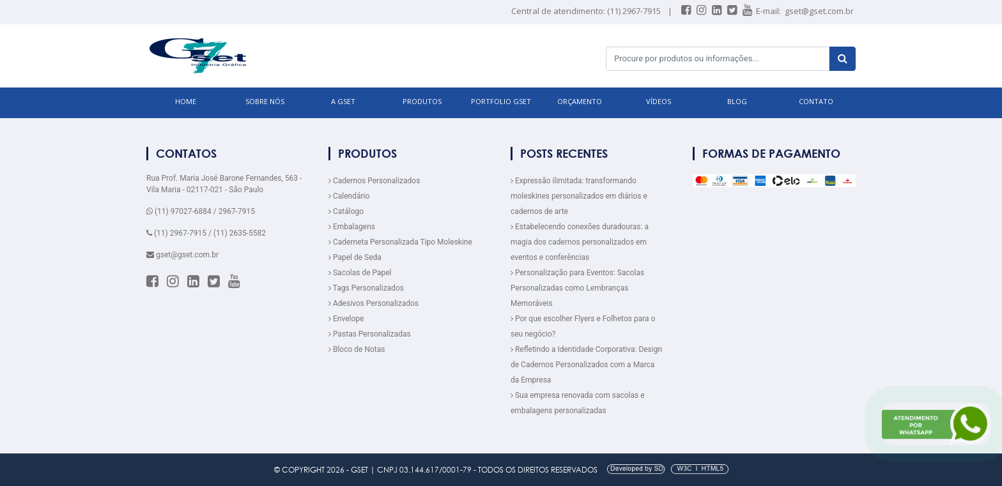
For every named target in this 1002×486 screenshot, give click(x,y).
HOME (185, 101)
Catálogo (346, 211)
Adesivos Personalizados (373, 303)
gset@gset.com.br (819, 11)
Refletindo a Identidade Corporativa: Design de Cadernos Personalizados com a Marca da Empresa (586, 364)
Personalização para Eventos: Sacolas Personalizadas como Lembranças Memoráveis (577, 288)
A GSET (343, 101)
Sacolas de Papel (360, 272)
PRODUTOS (422, 101)
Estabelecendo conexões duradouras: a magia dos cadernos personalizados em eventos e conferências (580, 242)
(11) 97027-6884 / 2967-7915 (200, 211)
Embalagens (351, 226)
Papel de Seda (355, 257)
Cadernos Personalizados (374, 180)
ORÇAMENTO (579, 101)
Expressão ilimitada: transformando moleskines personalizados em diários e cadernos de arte (579, 196)
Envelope (346, 318)
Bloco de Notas (356, 349)
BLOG (737, 101)
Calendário (348, 196)
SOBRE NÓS (264, 101)
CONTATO (816, 101)
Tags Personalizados (366, 288)
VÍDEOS (658, 101)
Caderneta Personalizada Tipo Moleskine (400, 242)
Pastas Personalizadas (369, 334)
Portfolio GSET (501, 101)
